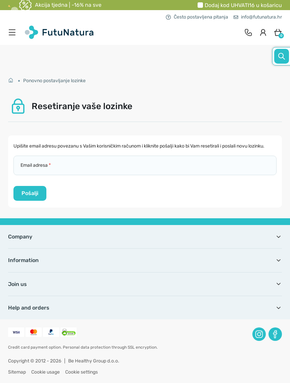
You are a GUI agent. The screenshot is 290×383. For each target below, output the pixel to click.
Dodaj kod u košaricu (243, 5)
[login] (263, 32)
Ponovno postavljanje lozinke (54, 81)
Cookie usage (45, 372)
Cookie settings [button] (81, 372)
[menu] (13, 32)
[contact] (248, 32)
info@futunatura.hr (258, 17)
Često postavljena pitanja (197, 17)
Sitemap (17, 372)
